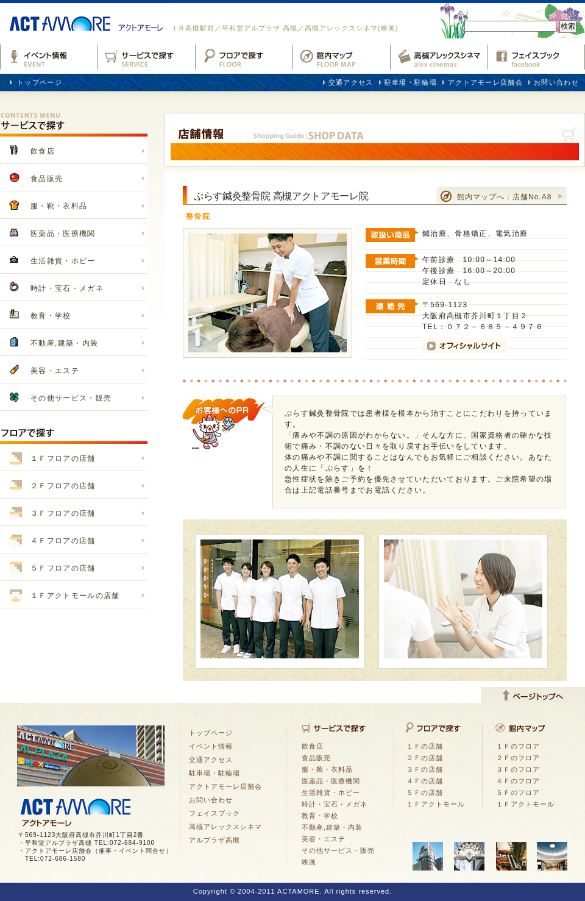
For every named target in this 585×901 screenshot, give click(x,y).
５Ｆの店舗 (424, 792)
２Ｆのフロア (518, 757)
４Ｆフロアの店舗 (63, 540)
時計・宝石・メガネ (67, 288)
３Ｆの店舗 (424, 769)
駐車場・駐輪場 (411, 82)
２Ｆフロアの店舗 (63, 486)
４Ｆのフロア (518, 781)
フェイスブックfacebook (536, 55)
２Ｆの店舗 (424, 757)
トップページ (39, 82)
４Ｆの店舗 (424, 781)
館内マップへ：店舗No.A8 (504, 197)
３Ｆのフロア (518, 769)
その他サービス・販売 (71, 398)
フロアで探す (243, 55)
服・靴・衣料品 (58, 206)
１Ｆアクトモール (435, 804)
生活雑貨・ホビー (63, 261)
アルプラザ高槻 (214, 840)
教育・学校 (50, 316)
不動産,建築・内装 (64, 343)
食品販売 (46, 178)
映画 (309, 862)
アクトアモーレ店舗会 (485, 82)
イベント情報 (49, 55)
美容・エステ (54, 370)
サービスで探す (146, 55)
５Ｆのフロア (518, 792)
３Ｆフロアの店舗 (63, 513)
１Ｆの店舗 (424, 746)
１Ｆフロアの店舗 (63, 458)
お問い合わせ (556, 82)
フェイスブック (214, 813)
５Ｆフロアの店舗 (63, 568)
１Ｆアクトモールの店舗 (75, 595)
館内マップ (341, 55)
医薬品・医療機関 (63, 233)
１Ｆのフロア (518, 746)
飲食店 (42, 151)
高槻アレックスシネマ (439, 55)
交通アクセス (351, 82)
